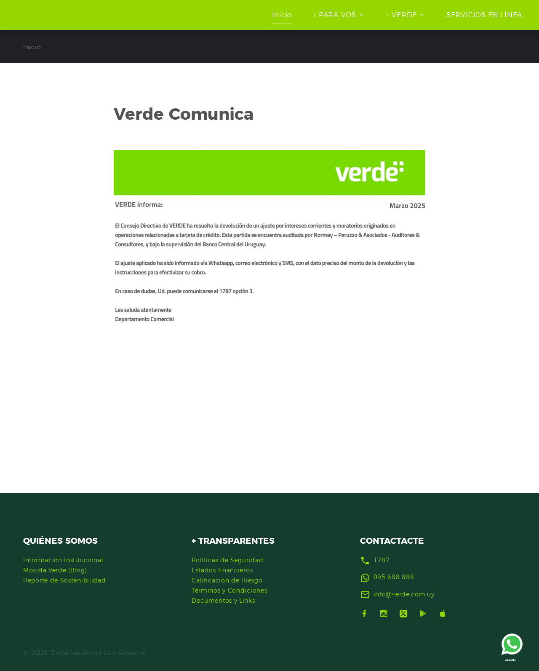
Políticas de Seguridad (227, 560)
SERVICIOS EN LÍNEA (484, 15)
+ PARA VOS (334, 15)
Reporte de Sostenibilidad (64, 580)
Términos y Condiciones (229, 590)
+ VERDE (401, 15)
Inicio (282, 15)
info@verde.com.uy (404, 594)
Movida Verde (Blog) (55, 570)
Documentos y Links (223, 600)
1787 (382, 560)
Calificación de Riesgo (227, 580)
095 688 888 (394, 577)
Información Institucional (63, 560)
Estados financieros (222, 570)
